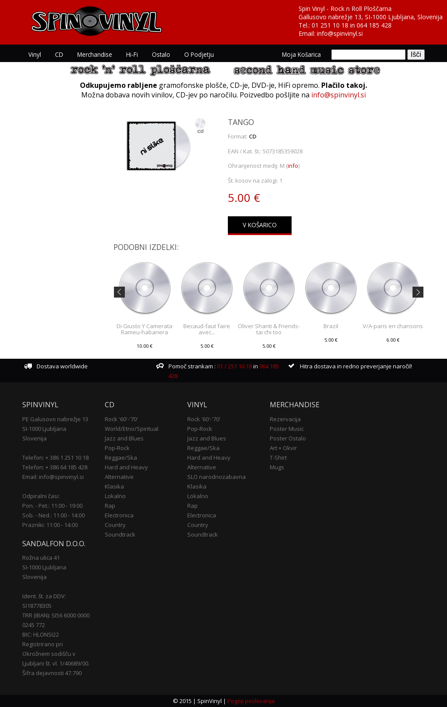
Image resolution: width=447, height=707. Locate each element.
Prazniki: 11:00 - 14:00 (50, 525)
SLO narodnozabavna (216, 477)
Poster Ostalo (288, 438)
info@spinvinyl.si (340, 33)
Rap (110, 505)
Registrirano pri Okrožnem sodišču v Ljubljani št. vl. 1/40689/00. (55, 653)
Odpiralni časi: (41, 496)
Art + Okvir (283, 448)
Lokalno (115, 496)
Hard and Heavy (126, 467)
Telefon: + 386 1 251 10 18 (55, 457)
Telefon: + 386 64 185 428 (54, 467)
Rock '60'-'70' (121, 419)
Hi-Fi (132, 54)
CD (59, 54)
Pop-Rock (117, 448)
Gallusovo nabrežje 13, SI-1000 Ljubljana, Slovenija (371, 17)
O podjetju (199, 54)
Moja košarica (301, 54)
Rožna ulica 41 (41, 557)
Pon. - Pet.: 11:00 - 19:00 (52, 505)
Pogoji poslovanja (251, 701)
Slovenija (34, 438)
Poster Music (287, 429)
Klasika (114, 486)
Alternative (119, 477)
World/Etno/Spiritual (131, 429)
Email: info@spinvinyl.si (53, 477)
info (293, 166)
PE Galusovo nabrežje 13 (55, 419)
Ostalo (161, 54)
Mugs (277, 467)
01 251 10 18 (330, 25)
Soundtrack (120, 534)
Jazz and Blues (124, 438)
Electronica (119, 515)
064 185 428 (374, 25)
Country (115, 525)
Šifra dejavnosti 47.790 (52, 673)
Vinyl (34, 54)
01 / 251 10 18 (234, 366)
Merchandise (94, 54)
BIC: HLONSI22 (40, 634)
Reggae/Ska (121, 457)
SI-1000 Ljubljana (44, 429)
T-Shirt (278, 457)
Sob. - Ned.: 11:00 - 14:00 (53, 515)
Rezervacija (285, 419)
